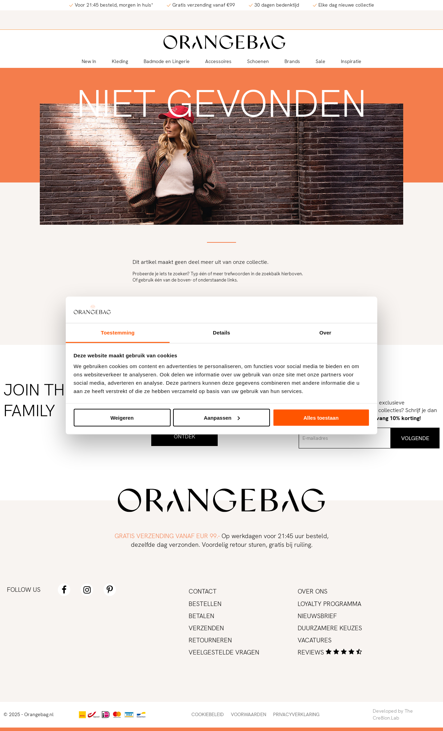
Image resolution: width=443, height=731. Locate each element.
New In (89, 61)
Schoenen (258, 61)
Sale (320, 61)
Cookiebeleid (207, 714)
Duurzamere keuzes (330, 628)
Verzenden (206, 628)
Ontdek (184, 436)
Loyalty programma (329, 604)
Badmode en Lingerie (167, 61)
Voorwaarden (248, 714)
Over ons (312, 591)
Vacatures (315, 640)
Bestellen (205, 604)
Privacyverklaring (296, 714)
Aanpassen (222, 417)
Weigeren (122, 417)
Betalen (201, 616)
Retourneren (210, 640)
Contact (203, 591)
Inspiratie (351, 61)
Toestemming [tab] (118, 333)
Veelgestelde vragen (224, 652)
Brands (292, 61)
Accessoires (218, 61)
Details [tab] (221, 333)
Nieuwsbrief (317, 616)
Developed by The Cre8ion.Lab (393, 714)
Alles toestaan (321, 417)
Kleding (120, 61)
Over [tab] (325, 333)
